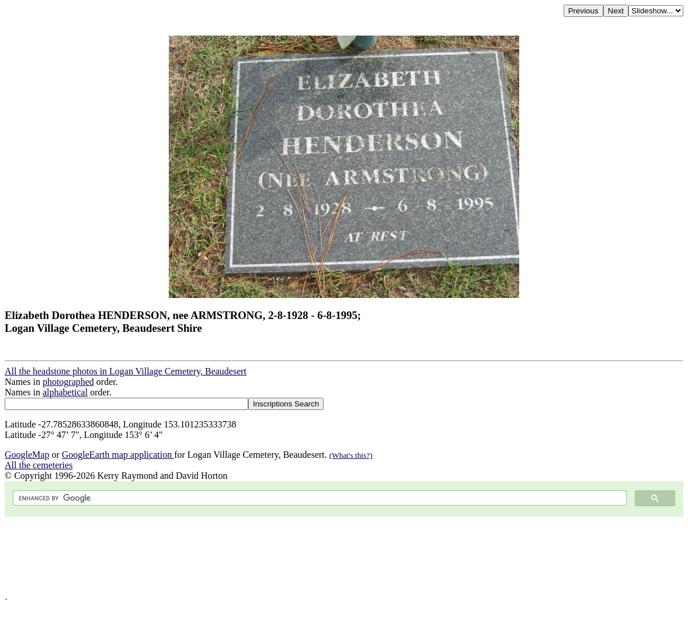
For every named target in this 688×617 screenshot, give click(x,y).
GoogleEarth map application (118, 455)
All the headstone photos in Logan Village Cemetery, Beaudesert (125, 371)
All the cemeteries (38, 465)
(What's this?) (351, 455)
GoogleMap (27, 455)
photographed (68, 382)
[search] (318, 498)
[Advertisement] (344, 557)
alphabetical (65, 392)
